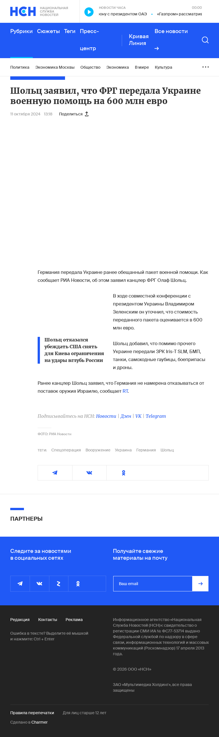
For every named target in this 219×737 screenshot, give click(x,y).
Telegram (156, 416)
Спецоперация (66, 450)
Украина (123, 450)
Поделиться (73, 114)
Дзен (126, 416)
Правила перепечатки (32, 712)
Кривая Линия (139, 40)
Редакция (20, 619)
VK (138, 416)
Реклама (74, 619)
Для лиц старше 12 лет (84, 712)
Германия (146, 450)
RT (125, 391)
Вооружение (98, 450)
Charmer (39, 722)
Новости (106, 416)
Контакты (47, 619)
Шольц (167, 450)
